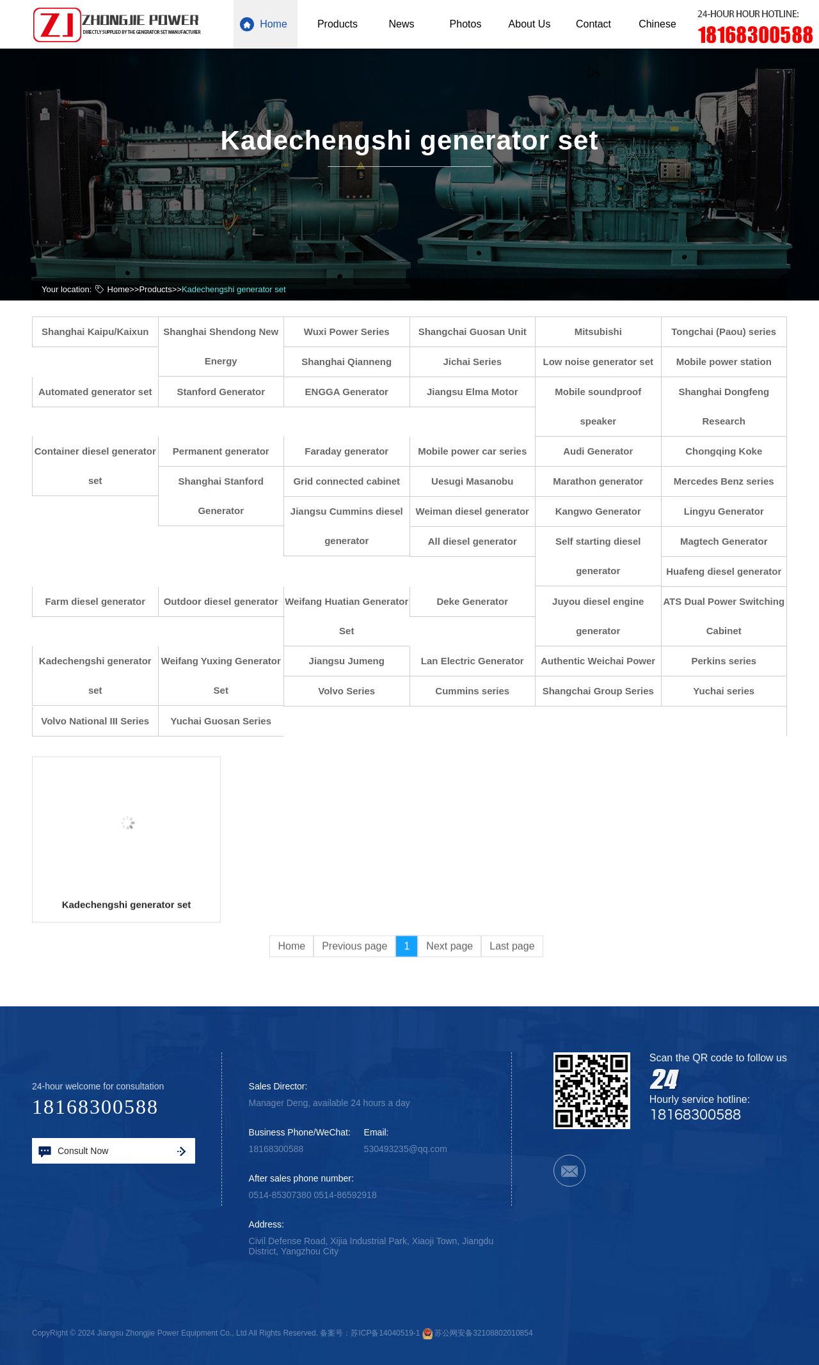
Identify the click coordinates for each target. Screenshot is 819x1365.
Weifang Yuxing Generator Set (227, 675)
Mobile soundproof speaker (604, 406)
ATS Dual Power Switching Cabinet (730, 616)
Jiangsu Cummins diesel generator (352, 526)
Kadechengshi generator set (234, 288)
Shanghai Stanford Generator (226, 496)
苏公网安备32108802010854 (483, 1333)
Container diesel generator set (101, 466)
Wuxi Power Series (352, 331)
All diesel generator (478, 541)
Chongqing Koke (730, 451)
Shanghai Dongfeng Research (730, 406)
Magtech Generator (730, 541)
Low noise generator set (604, 361)
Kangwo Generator (604, 511)
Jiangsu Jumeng (352, 660)
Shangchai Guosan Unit (478, 331)
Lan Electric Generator (478, 660)
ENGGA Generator (352, 391)
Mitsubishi (604, 331)
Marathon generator (604, 481)
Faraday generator (353, 451)
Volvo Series (352, 690)
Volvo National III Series (101, 720)
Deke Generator (478, 601)
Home (118, 288)
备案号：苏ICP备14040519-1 (370, 1333)
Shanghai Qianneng (353, 361)
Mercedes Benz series (730, 481)
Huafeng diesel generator (730, 571)
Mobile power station (729, 361)
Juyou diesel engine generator (603, 616)
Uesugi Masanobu (478, 481)
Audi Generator (604, 451)
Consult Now (112, 1151)
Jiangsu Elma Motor (478, 391)
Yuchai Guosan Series (227, 720)
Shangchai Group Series (604, 690)
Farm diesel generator (101, 601)
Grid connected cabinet (352, 481)
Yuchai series (730, 690)
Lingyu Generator (730, 511)
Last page (511, 990)
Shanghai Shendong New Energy (227, 346)
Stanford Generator (227, 391)
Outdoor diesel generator (227, 601)
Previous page (354, 990)
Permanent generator (227, 451)
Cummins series (478, 690)
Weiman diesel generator (478, 511)
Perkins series (730, 660)
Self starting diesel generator (603, 556)
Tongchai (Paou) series (730, 331)
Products (155, 288)
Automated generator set (101, 391)
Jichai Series (478, 361)
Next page (449, 990)
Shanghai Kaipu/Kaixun (101, 331)
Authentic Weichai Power (604, 660)
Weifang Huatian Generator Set (353, 616)
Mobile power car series (478, 451)
